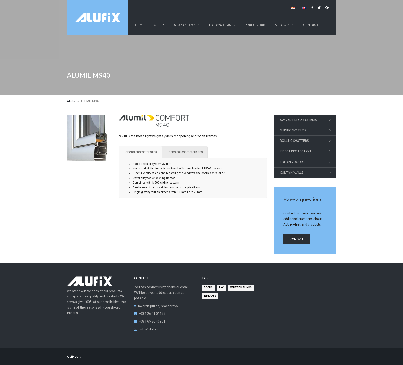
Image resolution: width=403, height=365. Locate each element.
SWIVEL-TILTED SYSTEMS (298, 120)
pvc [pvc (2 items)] (221, 287)
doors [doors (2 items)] (208, 287)
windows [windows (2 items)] (210, 295)
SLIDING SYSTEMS (293, 130)
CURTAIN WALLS (291, 172)
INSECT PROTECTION (295, 151)
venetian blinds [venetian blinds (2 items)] (241, 287)
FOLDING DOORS (292, 162)
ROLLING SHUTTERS (294, 140)
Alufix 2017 (74, 356)
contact (296, 239)
